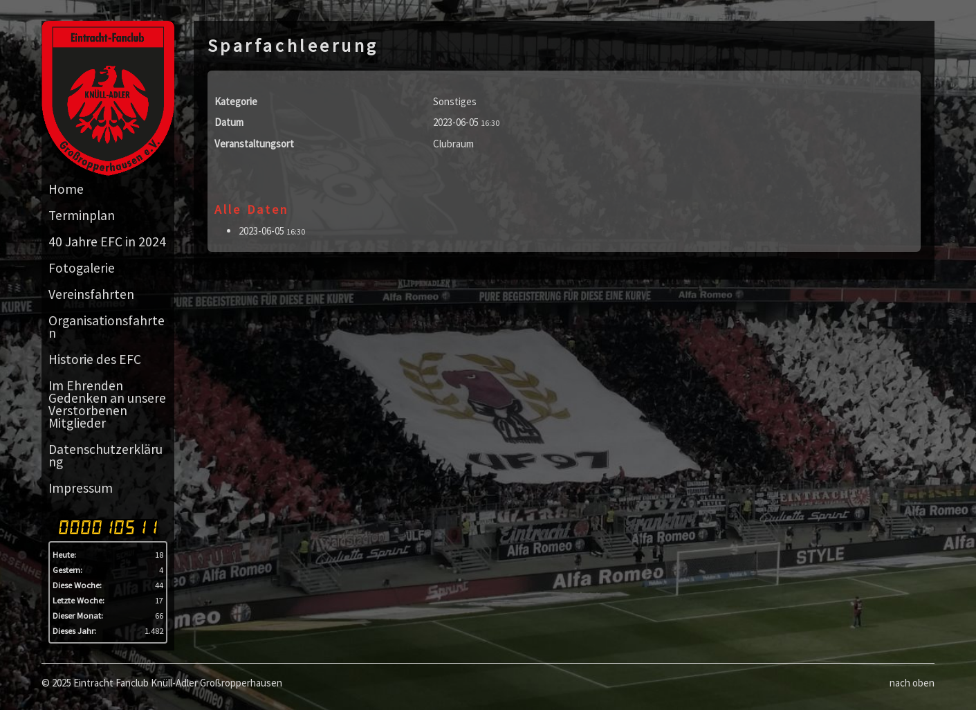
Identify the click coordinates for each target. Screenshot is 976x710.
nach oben (912, 682)
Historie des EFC (94, 359)
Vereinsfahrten (91, 294)
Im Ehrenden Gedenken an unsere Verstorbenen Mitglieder (107, 404)
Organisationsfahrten (106, 326)
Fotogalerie (81, 268)
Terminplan (81, 215)
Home (66, 189)
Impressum (80, 488)
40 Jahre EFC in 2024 (107, 241)
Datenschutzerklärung (105, 455)
